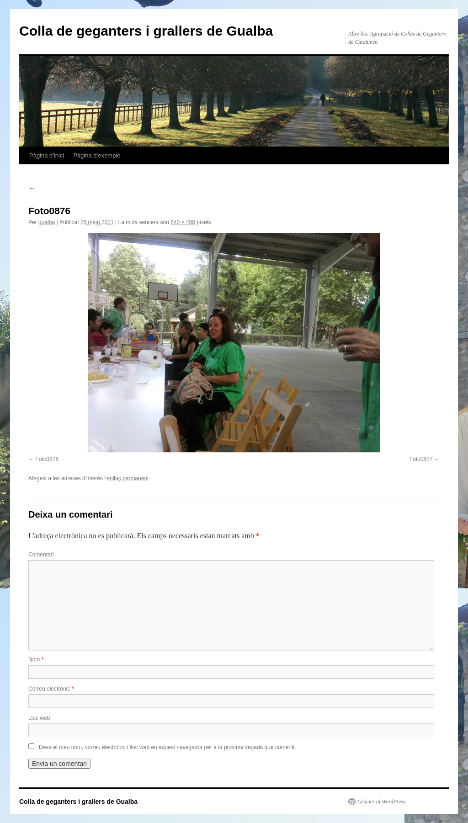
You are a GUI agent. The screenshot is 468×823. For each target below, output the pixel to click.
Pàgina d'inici (46, 155)
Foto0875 (46, 459)
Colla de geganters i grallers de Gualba (146, 30)
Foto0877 (421, 459)
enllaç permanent (127, 478)
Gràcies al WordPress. (382, 801)
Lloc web (39, 718)
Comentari (40, 554)
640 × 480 (182, 222)
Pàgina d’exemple (96, 155)
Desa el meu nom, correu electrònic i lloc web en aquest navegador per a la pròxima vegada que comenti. (167, 747)
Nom (35, 659)
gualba (46, 222)
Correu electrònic (51, 689)
